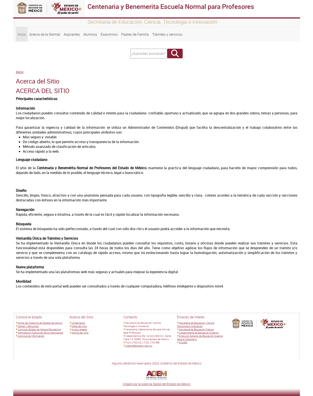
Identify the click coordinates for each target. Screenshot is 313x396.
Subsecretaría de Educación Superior (199, 332)
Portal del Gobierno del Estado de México (40, 322)
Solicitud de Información (31, 336)
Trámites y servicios (167, 34)
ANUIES (183, 342)
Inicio (22, 34)
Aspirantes (72, 34)
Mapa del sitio (79, 326)
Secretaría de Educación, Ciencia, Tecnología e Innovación (196, 324)
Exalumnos (109, 34)
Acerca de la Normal (44, 34)
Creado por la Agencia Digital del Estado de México (156, 384)
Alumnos (90, 34)
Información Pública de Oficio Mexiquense (40, 332)
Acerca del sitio (79, 332)
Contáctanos (78, 322)
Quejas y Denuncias (28, 326)
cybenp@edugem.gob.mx (138, 345)
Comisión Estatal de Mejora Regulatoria (39, 329)
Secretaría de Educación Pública (196, 329)
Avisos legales (79, 329)
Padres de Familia (135, 34)
